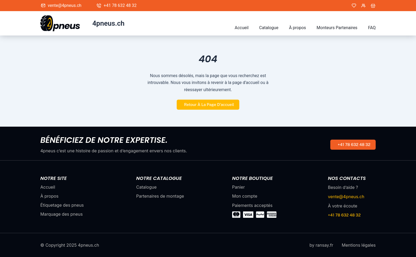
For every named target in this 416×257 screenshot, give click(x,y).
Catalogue (268, 27)
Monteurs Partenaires (337, 27)
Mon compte (244, 196)
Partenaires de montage (160, 196)
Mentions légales (359, 245)
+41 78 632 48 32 (120, 5)
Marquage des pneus (61, 214)
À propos (297, 27)
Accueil (242, 27)
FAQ (372, 27)
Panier (238, 187)
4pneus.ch (108, 23)
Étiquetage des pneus (62, 205)
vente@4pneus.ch (64, 5)
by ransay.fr (321, 245)
